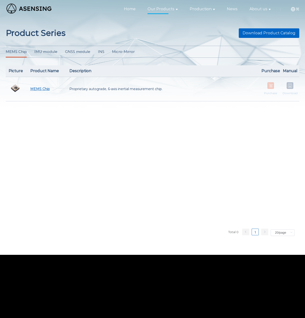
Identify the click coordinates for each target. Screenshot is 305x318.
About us (260, 9)
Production (202, 9)
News (232, 9)
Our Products (162, 9)
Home (130, 9)
